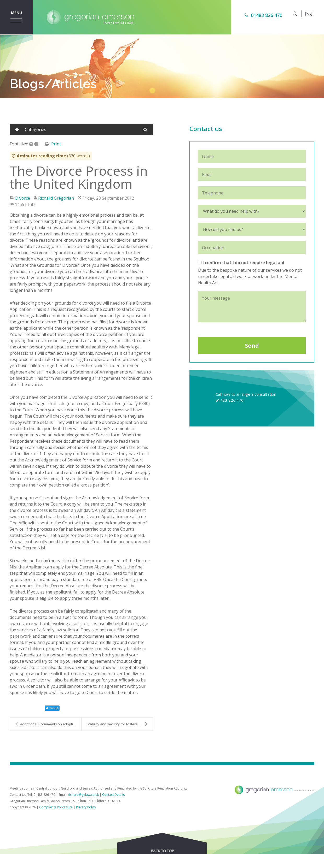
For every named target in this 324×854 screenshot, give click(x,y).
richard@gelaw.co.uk (83, 794)
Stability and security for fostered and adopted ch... (120, 724)
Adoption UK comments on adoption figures (48, 724)
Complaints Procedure (56, 807)
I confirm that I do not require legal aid (241, 262)
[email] (308, 13)
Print (56, 144)
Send (252, 345)
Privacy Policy (86, 807)
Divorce (22, 198)
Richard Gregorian (56, 198)
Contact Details (113, 794)
